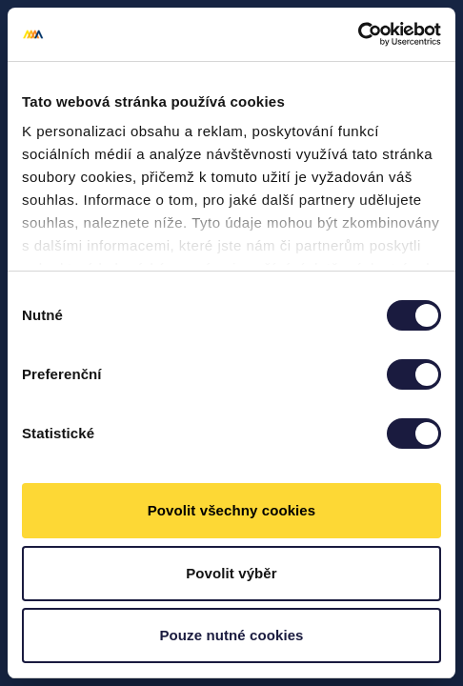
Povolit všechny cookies (232, 510)
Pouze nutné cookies (231, 635)
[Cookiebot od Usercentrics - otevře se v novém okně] (357, 34)
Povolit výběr (231, 573)
